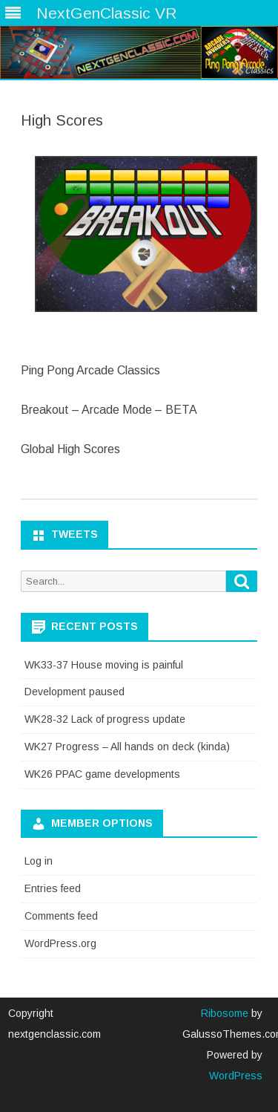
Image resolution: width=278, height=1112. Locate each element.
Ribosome (224, 1013)
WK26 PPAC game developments (102, 774)
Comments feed (61, 916)
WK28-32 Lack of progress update (104, 719)
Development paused (74, 692)
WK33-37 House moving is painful (103, 665)
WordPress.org (60, 943)
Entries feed (52, 888)
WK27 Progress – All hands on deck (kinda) (127, 746)
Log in (38, 861)
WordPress (235, 1076)
